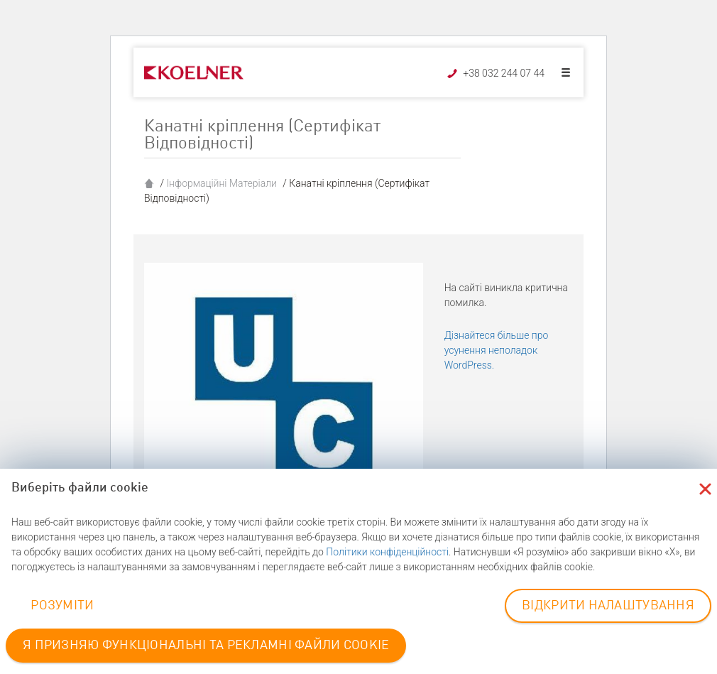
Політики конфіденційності (387, 552)
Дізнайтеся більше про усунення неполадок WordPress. (496, 350)
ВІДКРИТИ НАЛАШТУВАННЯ (608, 605)
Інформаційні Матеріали (221, 183)
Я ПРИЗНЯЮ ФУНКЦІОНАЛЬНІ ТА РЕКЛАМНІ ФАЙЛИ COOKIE (206, 645)
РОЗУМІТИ (62, 605)
